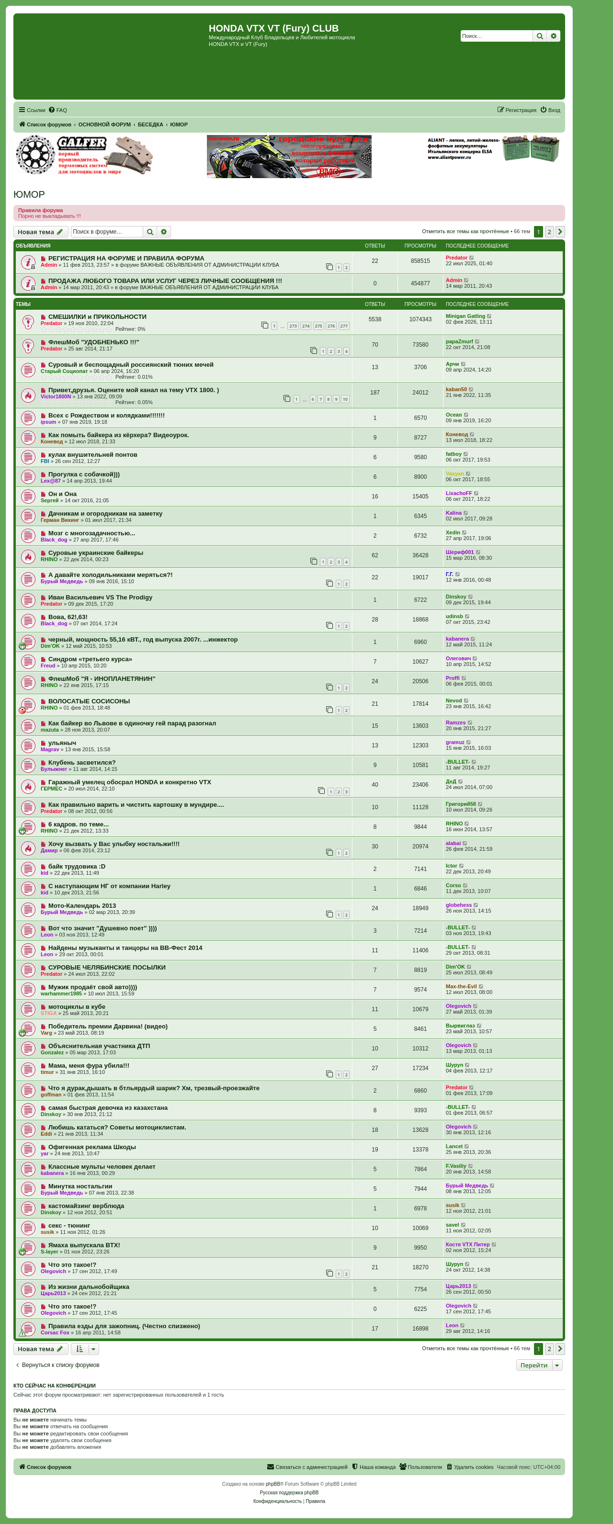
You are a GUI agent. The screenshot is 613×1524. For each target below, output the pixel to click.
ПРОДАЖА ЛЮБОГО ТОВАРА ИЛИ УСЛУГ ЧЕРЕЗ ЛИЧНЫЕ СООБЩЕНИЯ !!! (165, 280)
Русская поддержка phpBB (289, 1492)
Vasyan (455, 473)
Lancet (454, 1146)
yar (45, 1153)
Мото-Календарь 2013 (82, 905)
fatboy (454, 454)
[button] (560, 231)
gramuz (455, 742)
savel (452, 1225)
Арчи (452, 364)
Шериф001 (460, 552)
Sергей (50, 500)
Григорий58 (461, 804)
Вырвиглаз (460, 1025)
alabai (453, 843)
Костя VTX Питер (468, 1244)
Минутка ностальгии (80, 1186)
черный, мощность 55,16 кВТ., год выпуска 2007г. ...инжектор (143, 639)
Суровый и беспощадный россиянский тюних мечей (131, 364)
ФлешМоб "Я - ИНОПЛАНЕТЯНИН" (102, 678)
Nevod (454, 700)
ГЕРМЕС (51, 788)
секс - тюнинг (69, 1225)
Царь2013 (53, 1293)
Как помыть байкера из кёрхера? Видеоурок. (118, 435)
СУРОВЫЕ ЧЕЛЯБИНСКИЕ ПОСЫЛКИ (107, 967)
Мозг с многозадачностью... (91, 533)
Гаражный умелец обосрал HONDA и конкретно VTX (129, 782)
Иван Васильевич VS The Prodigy (100, 597)
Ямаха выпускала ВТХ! (84, 1245)
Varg (46, 1033)
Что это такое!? (72, 1264)
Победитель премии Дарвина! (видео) (108, 1026)
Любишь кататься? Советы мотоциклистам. (117, 1127)
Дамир (49, 850)
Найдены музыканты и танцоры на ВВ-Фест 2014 (125, 947)
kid (44, 873)
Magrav (50, 749)
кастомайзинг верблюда (86, 1205)
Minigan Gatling (466, 316)
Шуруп (454, 1065)
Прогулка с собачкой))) (84, 474)
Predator (456, 257)
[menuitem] (57, 110)
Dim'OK (50, 646)
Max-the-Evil (461, 986)
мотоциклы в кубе (76, 1006)
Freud (48, 665)
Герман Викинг (60, 520)
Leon (47, 934)
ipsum (48, 422)
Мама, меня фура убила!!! (88, 1065)
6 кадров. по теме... (78, 824)
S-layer (49, 1251)
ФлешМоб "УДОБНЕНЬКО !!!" (93, 342)
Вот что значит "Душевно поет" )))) (102, 928)
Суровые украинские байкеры (95, 552)
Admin (49, 265)
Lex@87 (51, 481)
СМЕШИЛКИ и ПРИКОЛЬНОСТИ (97, 316)
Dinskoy (456, 596)
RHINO (49, 559)
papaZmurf (459, 341)
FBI (45, 461)
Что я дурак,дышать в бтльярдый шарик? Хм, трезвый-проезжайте (154, 1088)
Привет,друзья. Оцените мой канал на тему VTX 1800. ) (133, 390)
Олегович (458, 658)
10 (345, 399)
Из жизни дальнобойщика (88, 1286)
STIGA (49, 1013)
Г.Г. (450, 574)
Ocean (454, 415)
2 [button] (549, 231)
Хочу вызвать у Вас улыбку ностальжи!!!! (114, 843)
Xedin (453, 532)
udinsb (454, 616)
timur (47, 1072)
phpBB (273, 1484)
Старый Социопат (64, 371)
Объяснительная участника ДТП (99, 1046)
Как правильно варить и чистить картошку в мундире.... (136, 804)
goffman (51, 1094)
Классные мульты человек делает (102, 1166)
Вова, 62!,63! (68, 617)
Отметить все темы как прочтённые (465, 231)
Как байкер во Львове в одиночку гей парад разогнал (132, 723)
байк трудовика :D (76, 866)
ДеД (451, 781)
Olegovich (458, 1006)
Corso (453, 885)
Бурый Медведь (62, 581)
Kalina (454, 513)
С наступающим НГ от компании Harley (109, 886)
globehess (459, 905)
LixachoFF (459, 493)
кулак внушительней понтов (92, 454)
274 (305, 326)
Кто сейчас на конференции (54, 1386)
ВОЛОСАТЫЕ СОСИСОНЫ (89, 701)
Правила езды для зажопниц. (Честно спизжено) (124, 1326)
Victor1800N (56, 396)
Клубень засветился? (82, 762)
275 (318, 326)
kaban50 (456, 389)
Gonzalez (52, 1052)
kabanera (457, 639)
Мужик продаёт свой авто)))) (92, 987)
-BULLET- (458, 762)
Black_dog (54, 539)
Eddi (46, 1134)
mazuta (50, 730)
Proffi (453, 678)
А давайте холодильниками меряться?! (110, 574)
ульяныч (62, 742)
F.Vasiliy (456, 1166)
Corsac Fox (55, 1332)
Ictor (451, 866)
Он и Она (62, 493)
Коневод (52, 441)
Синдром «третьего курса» (90, 659)
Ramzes (456, 722)
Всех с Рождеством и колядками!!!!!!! (106, 415)
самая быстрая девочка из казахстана (108, 1107)
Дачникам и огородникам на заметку (105, 513)
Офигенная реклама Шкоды (92, 1147)
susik (452, 1205)
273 (292, 326)
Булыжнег (54, 769)
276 (331, 326)
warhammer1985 (61, 993)
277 (344, 326)
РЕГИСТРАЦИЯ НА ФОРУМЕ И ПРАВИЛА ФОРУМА (126, 258)
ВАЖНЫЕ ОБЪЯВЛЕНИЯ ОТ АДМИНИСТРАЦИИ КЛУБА (209, 265)
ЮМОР (29, 194)
